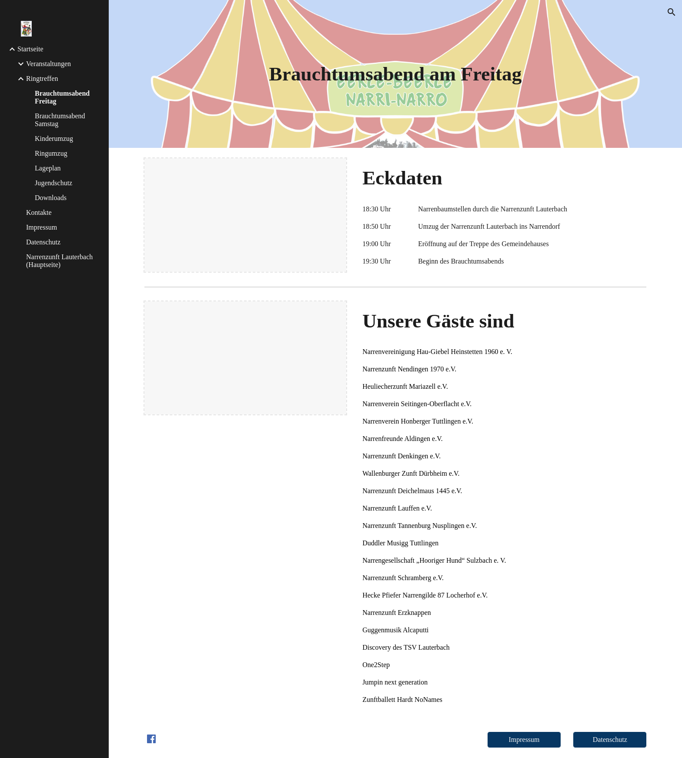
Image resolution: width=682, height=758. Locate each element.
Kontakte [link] (39, 212)
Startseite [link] (30, 49)
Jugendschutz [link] (53, 183)
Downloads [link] (51, 197)
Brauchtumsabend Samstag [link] (60, 119)
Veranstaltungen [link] (48, 63)
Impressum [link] (41, 227)
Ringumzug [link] (51, 153)
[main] (395, 74)
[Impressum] (524, 740)
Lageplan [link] (48, 168)
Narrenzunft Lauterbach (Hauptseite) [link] (59, 260)
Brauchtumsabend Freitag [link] (62, 97)
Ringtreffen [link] (42, 78)
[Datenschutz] (610, 740)
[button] (671, 12)
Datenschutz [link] (43, 242)
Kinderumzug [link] (54, 138)
